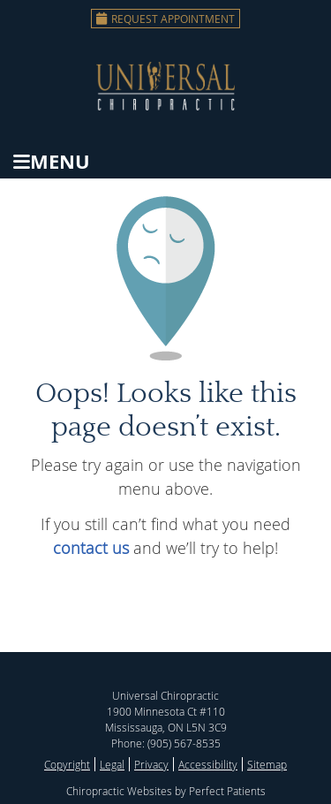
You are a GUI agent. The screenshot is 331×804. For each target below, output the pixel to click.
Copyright (67, 764)
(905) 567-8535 (184, 743)
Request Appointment (165, 18)
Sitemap (267, 764)
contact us (91, 547)
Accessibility (207, 764)
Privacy (151, 764)
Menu (51, 161)
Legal (112, 764)
